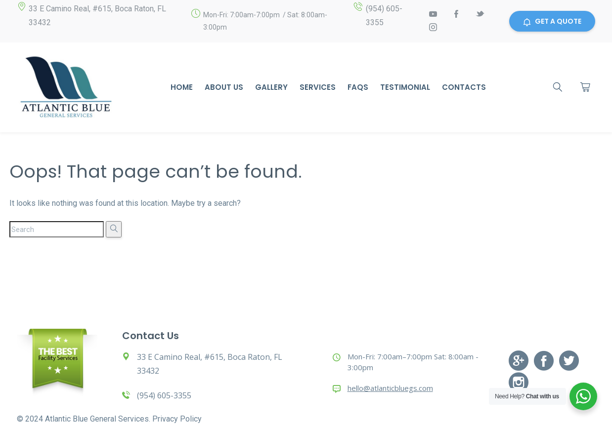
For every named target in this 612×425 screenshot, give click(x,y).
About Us (224, 87)
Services (318, 87)
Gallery (271, 87)
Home (182, 87)
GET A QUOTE (552, 21)
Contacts (464, 87)
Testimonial (405, 87)
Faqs (358, 87)
